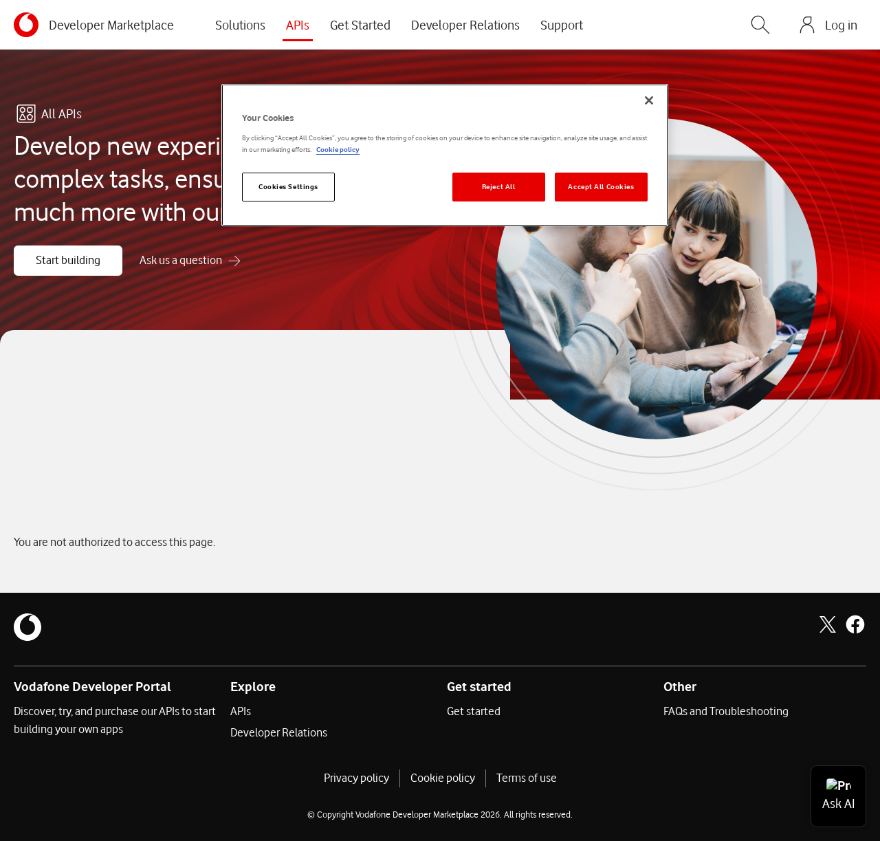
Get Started (360, 24)
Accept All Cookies (601, 186)
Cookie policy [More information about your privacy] (338, 149)
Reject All (499, 186)
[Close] (649, 100)
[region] (444, 155)
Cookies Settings (288, 186)
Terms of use (526, 778)
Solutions (240, 24)
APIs (297, 24)
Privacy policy (356, 778)
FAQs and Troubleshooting (726, 711)
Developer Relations (465, 24)
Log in (841, 24)
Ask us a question (181, 260)
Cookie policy (442, 778)
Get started (473, 711)
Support (561, 24)
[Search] (760, 24)
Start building (68, 260)
